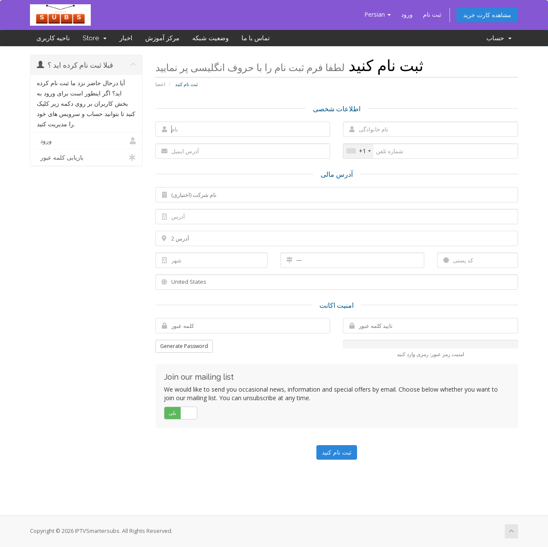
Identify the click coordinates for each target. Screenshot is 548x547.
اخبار (125, 38)
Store (95, 38)
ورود (407, 14)
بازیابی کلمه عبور (86, 157)
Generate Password (184, 346)
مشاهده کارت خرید (487, 15)
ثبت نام (432, 14)
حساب (499, 38)
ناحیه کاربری (53, 38)
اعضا (160, 84)
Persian (377, 14)
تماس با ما (255, 38)
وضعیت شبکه (210, 38)
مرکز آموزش (162, 38)
